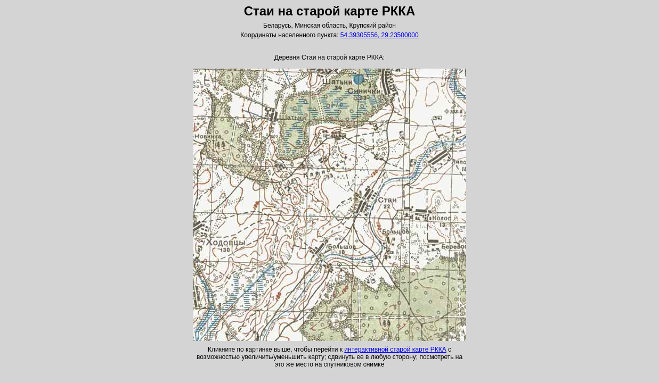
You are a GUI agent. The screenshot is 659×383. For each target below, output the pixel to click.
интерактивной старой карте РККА (395, 349)
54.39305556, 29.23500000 (379, 35)
